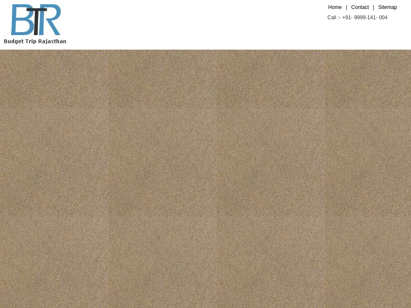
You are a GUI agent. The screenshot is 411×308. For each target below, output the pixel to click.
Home (335, 7)
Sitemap (387, 7)
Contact (360, 7)
